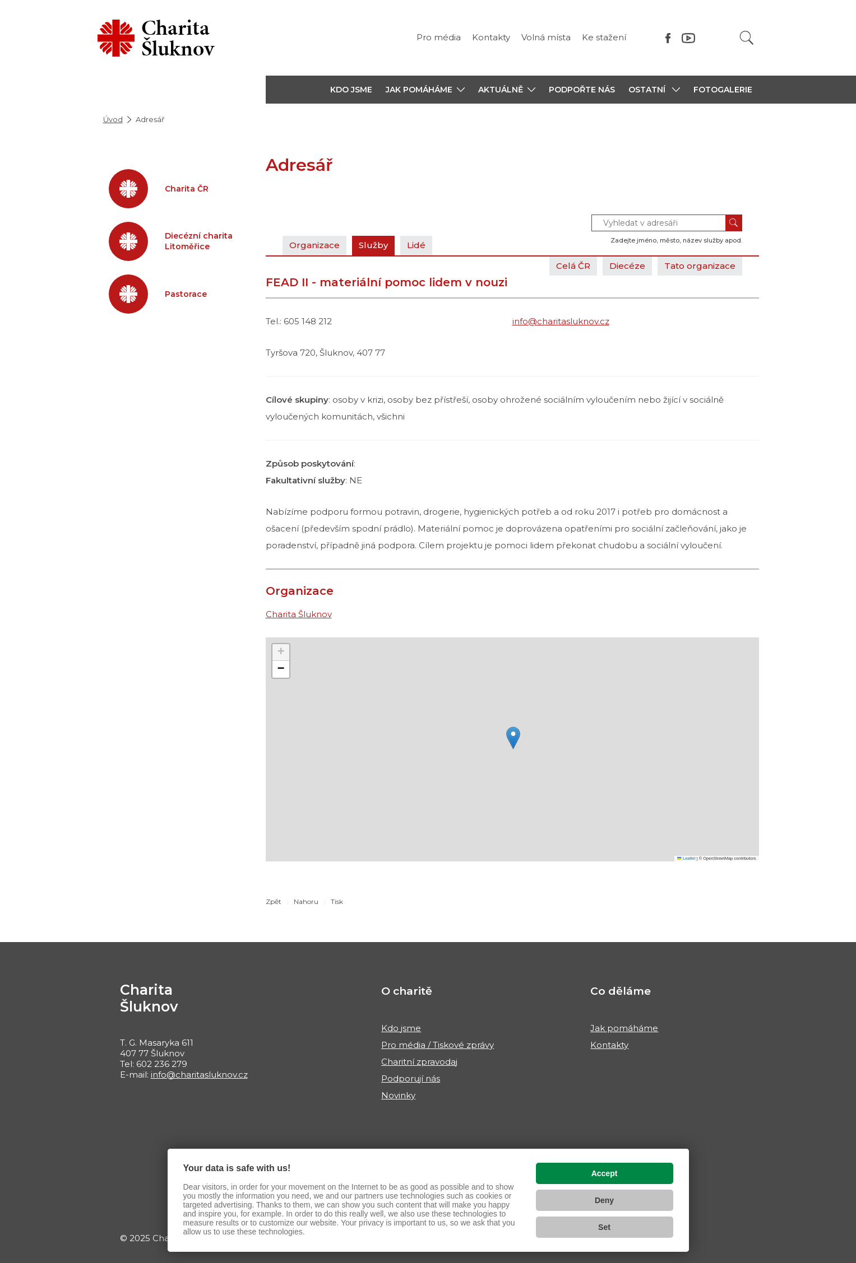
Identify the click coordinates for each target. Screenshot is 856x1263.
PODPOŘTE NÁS (582, 90)
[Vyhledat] (746, 37)
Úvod (113, 119)
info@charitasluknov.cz (560, 321)
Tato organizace (699, 265)
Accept (604, 1173)
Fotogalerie (722, 90)
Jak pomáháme (624, 1028)
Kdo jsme (401, 1028)
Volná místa (546, 37)
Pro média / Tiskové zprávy (437, 1045)
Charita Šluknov (299, 614)
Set (604, 1227)
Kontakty (491, 37)
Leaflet (686, 858)
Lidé (416, 245)
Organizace (314, 245)
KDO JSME (351, 90)
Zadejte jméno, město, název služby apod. (676, 240)
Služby (373, 245)
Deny (604, 1200)
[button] (425, 90)
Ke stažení (604, 37)
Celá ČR (573, 265)
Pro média (439, 37)
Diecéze (627, 265)
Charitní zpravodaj (419, 1061)
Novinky (398, 1095)
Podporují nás (410, 1078)
